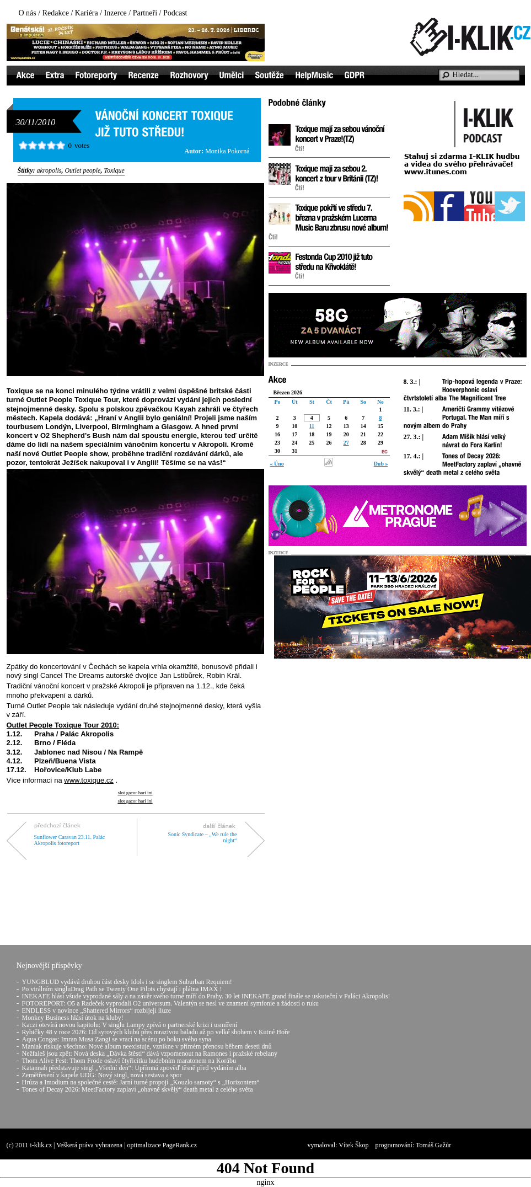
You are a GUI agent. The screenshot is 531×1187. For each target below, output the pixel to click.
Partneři (145, 13)
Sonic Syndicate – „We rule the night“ (202, 837)
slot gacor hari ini (134, 792)
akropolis (49, 170)
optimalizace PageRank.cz (162, 1145)
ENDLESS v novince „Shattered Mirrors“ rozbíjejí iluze (96, 1010)
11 (311, 426)
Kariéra (86, 13)
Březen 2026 (288, 392)
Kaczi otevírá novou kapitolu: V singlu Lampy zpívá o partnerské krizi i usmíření (130, 1025)
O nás (27, 13)
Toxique (114, 170)
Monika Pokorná (227, 151)
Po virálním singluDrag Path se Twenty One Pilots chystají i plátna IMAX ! (122, 989)
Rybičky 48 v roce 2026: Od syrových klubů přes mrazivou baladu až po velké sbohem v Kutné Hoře (156, 1032)
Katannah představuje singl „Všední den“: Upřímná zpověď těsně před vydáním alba (134, 1068)
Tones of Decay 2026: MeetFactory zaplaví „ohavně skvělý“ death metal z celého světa (137, 1089)
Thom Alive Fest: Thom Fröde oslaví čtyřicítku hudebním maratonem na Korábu (129, 1061)
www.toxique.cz (89, 780)
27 (346, 443)
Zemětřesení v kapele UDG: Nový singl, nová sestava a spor (102, 1075)
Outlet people (82, 170)
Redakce (55, 13)
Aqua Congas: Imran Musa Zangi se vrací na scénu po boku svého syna (116, 1039)
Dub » (381, 464)
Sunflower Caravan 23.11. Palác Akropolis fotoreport (69, 840)
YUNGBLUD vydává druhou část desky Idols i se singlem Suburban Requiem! (127, 982)
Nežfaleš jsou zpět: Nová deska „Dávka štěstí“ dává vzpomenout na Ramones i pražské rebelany (150, 1053)
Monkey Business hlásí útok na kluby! (73, 1018)
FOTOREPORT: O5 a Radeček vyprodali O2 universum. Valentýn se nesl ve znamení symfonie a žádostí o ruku (170, 1003)
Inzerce (115, 13)
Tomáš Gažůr (433, 1145)
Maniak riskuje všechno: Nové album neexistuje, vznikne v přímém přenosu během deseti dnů (147, 1046)
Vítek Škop (353, 1145)
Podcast (175, 13)
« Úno (277, 464)
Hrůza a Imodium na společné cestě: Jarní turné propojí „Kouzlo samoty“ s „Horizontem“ (141, 1082)
